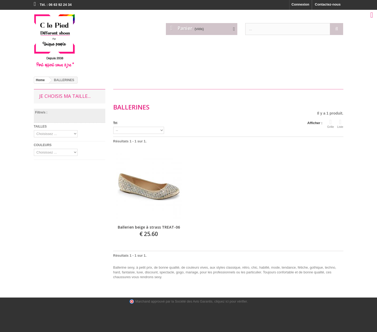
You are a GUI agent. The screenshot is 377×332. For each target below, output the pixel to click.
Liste (340, 123)
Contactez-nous (328, 4)
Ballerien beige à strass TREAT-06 (149, 227)
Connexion (300, 4)
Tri (115, 123)
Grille (330, 123)
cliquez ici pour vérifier (230, 301)
